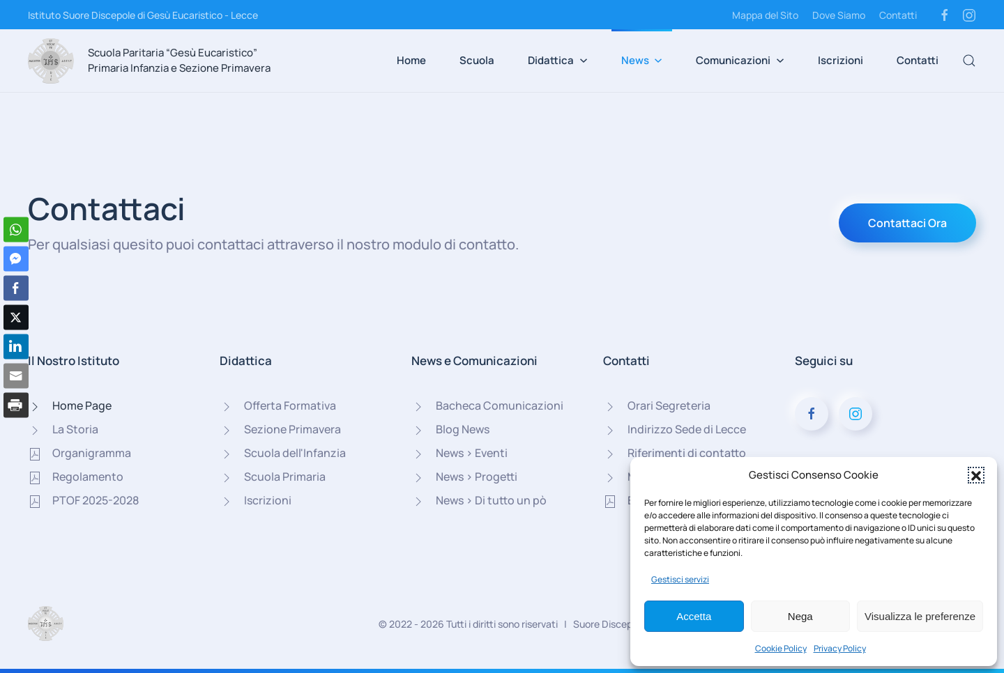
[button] (976, 475)
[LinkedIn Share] (16, 346)
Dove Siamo (838, 15)
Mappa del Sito (765, 15)
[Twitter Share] (16, 317)
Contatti (898, 15)
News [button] (642, 60)
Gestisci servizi (680, 579)
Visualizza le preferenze (920, 616)
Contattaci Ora (907, 223)
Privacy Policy (840, 648)
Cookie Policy (781, 648)
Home (411, 60)
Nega (800, 616)
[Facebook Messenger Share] (16, 259)
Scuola (476, 60)
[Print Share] (16, 405)
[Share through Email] (16, 376)
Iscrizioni (840, 60)
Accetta (693, 616)
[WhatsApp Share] (16, 229)
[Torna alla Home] (51, 60)
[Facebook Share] (16, 288)
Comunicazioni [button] (740, 60)
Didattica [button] (558, 60)
